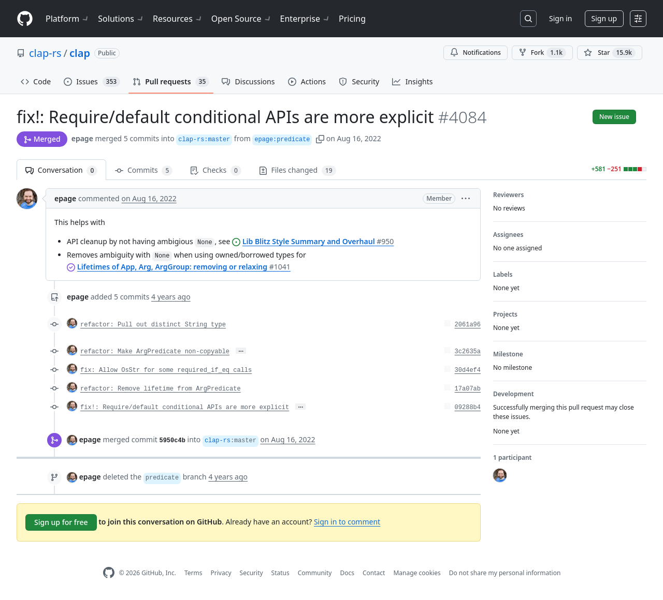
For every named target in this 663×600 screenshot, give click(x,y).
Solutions (121, 18)
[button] (320, 138)
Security (251, 572)
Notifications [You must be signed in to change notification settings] (475, 52)
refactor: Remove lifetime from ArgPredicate (160, 389)
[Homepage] (25, 18)
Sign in (560, 18)
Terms (193, 572)
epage (82, 138)
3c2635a (468, 351)
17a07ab (468, 389)
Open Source (241, 18)
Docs (347, 572)
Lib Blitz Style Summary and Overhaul (318, 241)
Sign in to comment (347, 522)
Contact (374, 572)
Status (280, 572)
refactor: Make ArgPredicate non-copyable (154, 351)
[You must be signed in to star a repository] (609, 53)
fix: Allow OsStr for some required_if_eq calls (166, 370)
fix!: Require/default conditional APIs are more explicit (184, 407)
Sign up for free (61, 522)
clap (79, 53)
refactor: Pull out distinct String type (153, 324)
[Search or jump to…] (528, 18)
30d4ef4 (468, 370)
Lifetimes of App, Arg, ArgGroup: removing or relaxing (184, 267)
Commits (143, 170)
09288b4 (468, 407)
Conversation (61, 170)
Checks (215, 170)
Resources (178, 18)
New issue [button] (614, 116)
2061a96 (468, 324)
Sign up (604, 18)
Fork (542, 53)
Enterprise (305, 18)
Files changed (297, 170)
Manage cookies (416, 572)
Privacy (221, 572)
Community (315, 572)
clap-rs (45, 53)
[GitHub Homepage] (109, 572)
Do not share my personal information (505, 572)
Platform (68, 18)
